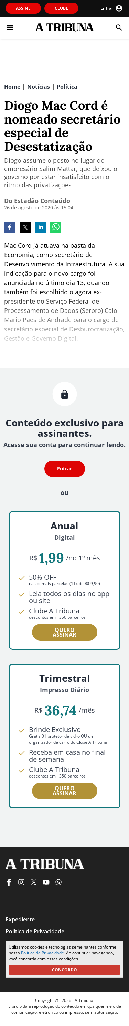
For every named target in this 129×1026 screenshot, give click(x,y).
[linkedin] (40, 228)
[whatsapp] (55, 228)
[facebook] (9, 228)
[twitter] (25, 228)
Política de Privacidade (42, 953)
